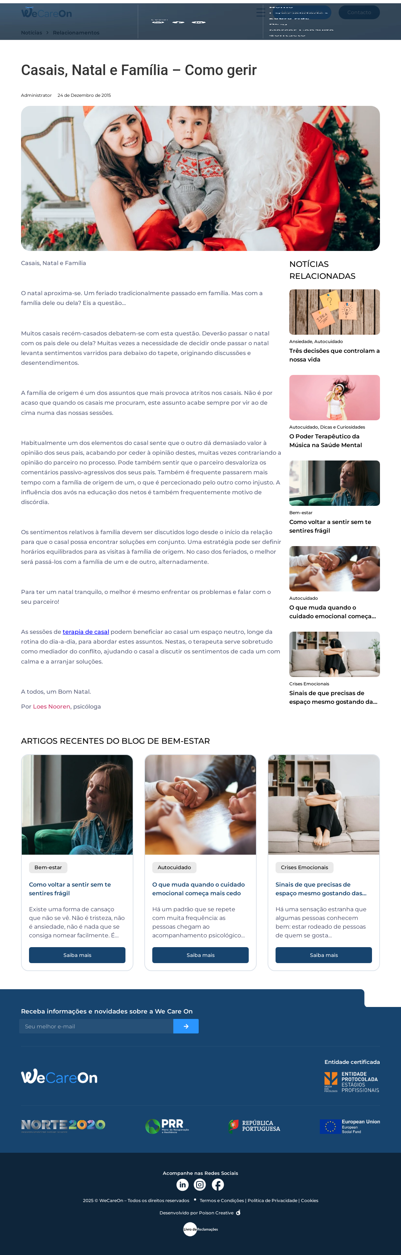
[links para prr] (167, 1126)
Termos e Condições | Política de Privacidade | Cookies (259, 1200)
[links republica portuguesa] (254, 1126)
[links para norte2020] (63, 1126)
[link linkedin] (182, 1184)
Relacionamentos (76, 32)
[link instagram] (200, 1184)
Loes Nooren (51, 706)
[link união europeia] (350, 1126)
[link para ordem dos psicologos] (351, 1082)
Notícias (31, 32)
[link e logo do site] (46, 12)
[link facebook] (218, 1184)
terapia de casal (86, 631)
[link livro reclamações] (200, 1229)
